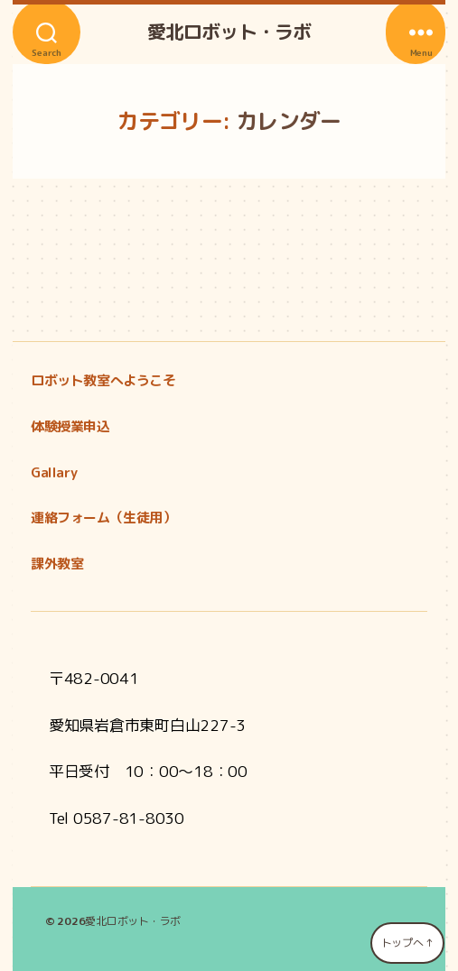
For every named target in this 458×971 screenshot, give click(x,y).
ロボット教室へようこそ (103, 380)
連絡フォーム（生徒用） (103, 517)
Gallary (54, 472)
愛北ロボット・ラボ (229, 32)
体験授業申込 (70, 426)
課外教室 (57, 563)
